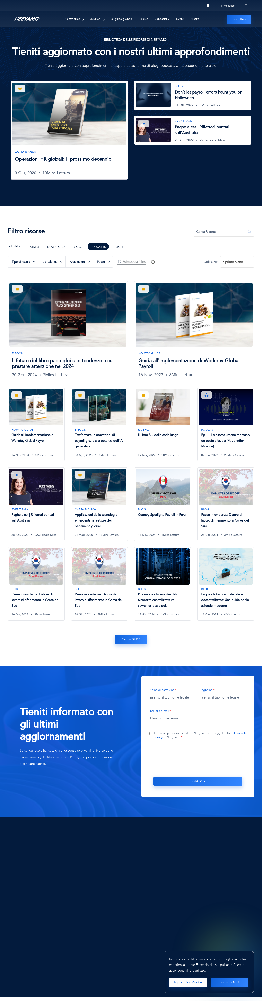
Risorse (143, 19)
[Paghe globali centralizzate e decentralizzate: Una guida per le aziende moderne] (226, 584)
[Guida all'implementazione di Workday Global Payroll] (194, 331)
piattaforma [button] (50, 261)
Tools (119, 246)
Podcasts (98, 246)
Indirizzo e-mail (159, 711)
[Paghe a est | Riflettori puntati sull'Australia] (193, 130)
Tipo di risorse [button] (21, 261)
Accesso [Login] (227, 5)
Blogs (77, 246)
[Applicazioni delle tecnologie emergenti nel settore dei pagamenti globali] (99, 504)
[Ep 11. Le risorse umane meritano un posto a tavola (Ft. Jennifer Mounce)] (226, 424)
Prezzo (195, 19)
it (245, 5)
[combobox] (237, 262)
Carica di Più (131, 640)
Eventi (180, 19)
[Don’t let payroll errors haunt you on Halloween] (193, 95)
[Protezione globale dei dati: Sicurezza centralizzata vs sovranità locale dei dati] (162, 584)
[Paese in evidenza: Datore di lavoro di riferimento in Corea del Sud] (226, 504)
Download (56, 246)
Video (34, 246)
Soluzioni (95, 19)
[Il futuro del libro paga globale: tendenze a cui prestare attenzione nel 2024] (67, 331)
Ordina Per (211, 261)
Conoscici (161, 19)
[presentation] (198, 758)
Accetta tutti (230, 982)
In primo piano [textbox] (232, 262)
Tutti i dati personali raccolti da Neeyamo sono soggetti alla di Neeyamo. (200, 736)
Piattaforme (72, 19)
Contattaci (239, 19)
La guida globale (122, 19)
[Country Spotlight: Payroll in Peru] (162, 504)
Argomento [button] (77, 261)
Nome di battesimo (161, 690)
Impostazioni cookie (188, 982)
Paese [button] (101, 261)
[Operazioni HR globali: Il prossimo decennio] (69, 130)
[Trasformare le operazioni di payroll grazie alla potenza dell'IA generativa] (99, 424)
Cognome (206, 690)
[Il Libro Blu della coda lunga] (162, 424)
